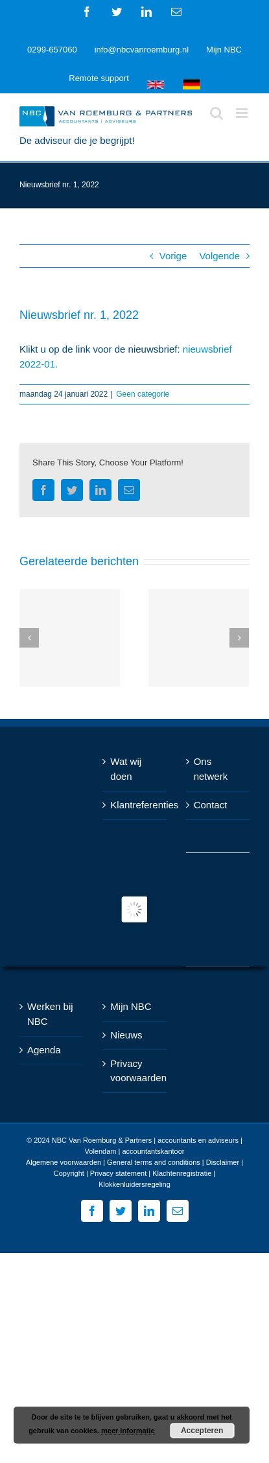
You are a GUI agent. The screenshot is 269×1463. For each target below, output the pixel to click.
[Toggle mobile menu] (243, 113)
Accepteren (202, 1430)
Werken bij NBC (50, 1014)
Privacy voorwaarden (134, 1071)
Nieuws (126, 1034)
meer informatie (128, 1430)
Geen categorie (142, 394)
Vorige (173, 255)
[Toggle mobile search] (216, 113)
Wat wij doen (125, 769)
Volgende (219, 255)
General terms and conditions (153, 1162)
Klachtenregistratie (181, 1173)
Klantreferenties (134, 804)
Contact (211, 804)
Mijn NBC (130, 1006)
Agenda (44, 1049)
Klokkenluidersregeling (134, 1184)
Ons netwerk (211, 769)
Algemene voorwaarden (63, 1162)
